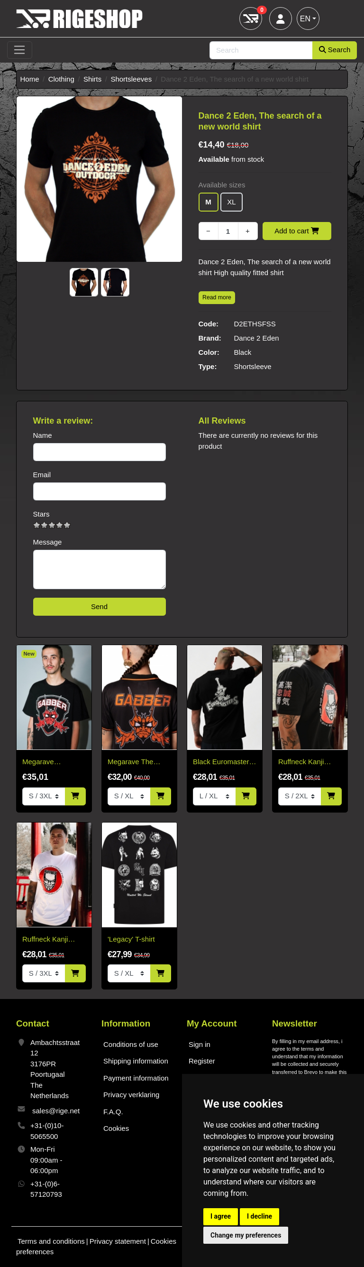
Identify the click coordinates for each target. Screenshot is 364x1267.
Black (243, 352)
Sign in (199, 1044)
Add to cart (296, 231)
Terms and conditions (51, 1241)
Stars (41, 514)
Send (99, 606)
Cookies (116, 1128)
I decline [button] (259, 1216)
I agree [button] (220, 1216)
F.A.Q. (113, 1112)
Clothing (61, 79)
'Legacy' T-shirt (131, 939)
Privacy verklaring (131, 1095)
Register (202, 1061)
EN (305, 19)
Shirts (92, 79)
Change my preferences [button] (245, 1235)
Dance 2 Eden (256, 338)
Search (335, 50)
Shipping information (135, 1061)
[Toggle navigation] (19, 50)
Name (42, 435)
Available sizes (222, 185)
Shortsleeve (253, 366)
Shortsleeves (131, 79)
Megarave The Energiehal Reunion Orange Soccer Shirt (139, 763)
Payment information (136, 1078)
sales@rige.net (56, 1111)
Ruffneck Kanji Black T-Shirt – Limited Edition (301, 763)
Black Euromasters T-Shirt (223, 763)
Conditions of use (130, 1044)
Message (47, 542)
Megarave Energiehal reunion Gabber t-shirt (52, 763)
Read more (216, 297)
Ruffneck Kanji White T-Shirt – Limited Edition (45, 940)
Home (29, 79)
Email (42, 475)
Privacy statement (118, 1241)
